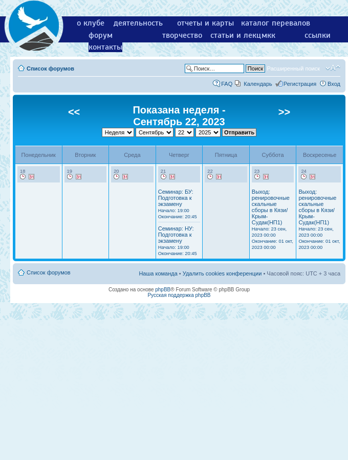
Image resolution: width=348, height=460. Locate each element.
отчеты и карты (205, 23)
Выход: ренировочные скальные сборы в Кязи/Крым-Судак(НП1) (272, 219)
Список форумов (50, 68)
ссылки (317, 35)
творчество (182, 35)
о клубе (90, 23)
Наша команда (158, 273)
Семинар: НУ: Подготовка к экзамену (177, 240)
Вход (334, 84)
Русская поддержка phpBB (178, 295)
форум (101, 35)
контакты (105, 47)
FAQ (226, 84)
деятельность (138, 23)
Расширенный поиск (293, 68)
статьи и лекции (240, 35)
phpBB (162, 289)
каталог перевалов (275, 23)
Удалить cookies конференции (222, 273)
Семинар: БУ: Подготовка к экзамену (177, 204)
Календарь (258, 84)
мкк (268, 35)
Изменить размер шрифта (332, 68)
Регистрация (300, 84)
